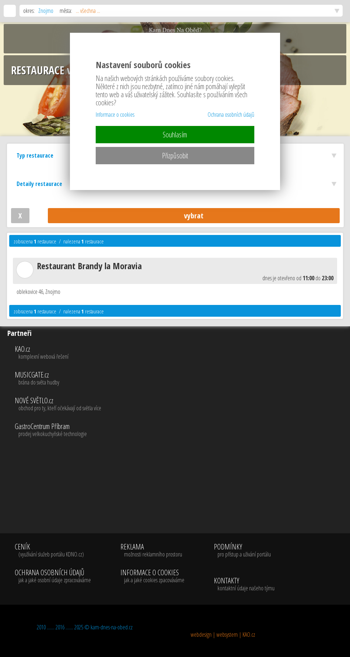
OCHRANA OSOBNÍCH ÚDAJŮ (53, 576)
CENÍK (53, 550)
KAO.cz (181, 352)
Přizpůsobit (175, 156)
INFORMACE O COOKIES (152, 576)
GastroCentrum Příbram (181, 430)
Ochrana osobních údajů (231, 114)
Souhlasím (175, 135)
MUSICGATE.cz (181, 378)
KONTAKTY (244, 584)
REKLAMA (152, 550)
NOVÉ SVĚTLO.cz (181, 404)
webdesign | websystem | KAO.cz (223, 634)
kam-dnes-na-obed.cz (111, 627)
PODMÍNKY (242, 550)
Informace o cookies (115, 114)
